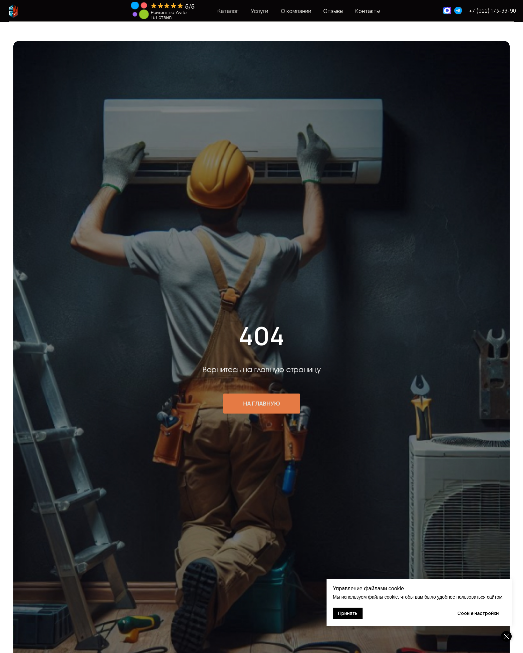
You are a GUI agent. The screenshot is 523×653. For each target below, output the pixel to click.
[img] (139, 10)
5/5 (189, 7)
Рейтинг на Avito (168, 13)
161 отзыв (161, 17)
